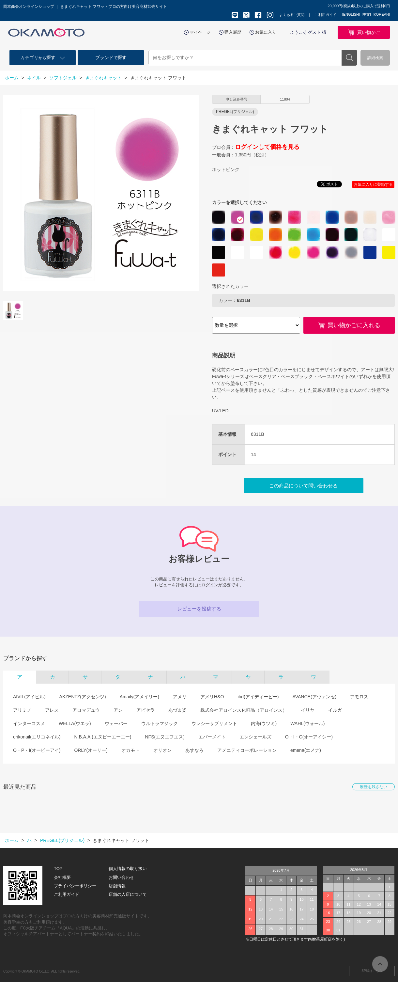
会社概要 (62, 877)
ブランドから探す (25, 658)
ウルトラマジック (159, 723)
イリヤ (307, 710)
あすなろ (194, 750)
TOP (58, 868)
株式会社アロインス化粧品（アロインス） (243, 710)
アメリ (180, 696)
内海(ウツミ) (264, 723)
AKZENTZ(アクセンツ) (82, 696)
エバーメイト (212, 736)
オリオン (162, 750)
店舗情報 (117, 885)
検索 (349, 58)
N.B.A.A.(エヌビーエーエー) (102, 736)
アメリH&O (212, 696)
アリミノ (22, 710)
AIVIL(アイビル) (29, 696)
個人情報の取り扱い (128, 868)
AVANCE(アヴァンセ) (314, 696)
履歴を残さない (373, 786)
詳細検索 (375, 57)
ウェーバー (116, 723)
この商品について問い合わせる (303, 485)
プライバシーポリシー (75, 885)
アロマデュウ (86, 710)
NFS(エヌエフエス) (164, 736)
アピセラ (145, 710)
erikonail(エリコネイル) (36, 736)
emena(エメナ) (305, 750)
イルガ (335, 710)
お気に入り (265, 32)
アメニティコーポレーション (247, 750)
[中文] (366, 14)
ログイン (209, 584)
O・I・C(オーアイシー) (309, 736)
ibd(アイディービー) (258, 696)
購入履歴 (232, 32)
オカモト (130, 750)
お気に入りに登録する (373, 184)
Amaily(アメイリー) (139, 696)
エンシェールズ (255, 736)
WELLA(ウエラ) (75, 723)
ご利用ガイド (325, 15)
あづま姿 (177, 710)
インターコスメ (29, 723)
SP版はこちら (371, 971)
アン (118, 710)
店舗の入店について (128, 894)
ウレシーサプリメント (214, 723)
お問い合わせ (121, 877)
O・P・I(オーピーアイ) (36, 750)
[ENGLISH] (351, 14)
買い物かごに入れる (354, 325)
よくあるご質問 (291, 15)
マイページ (200, 32)
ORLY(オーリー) (90, 750)
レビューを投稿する (199, 608)
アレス (52, 710)
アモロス (359, 696)
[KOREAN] (381, 14)
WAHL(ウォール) (307, 723)
